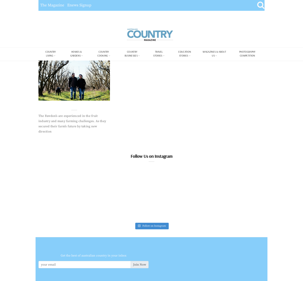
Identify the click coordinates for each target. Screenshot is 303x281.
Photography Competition (247, 53)
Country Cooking (103, 53)
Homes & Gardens (76, 53)
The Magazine (52, 5)
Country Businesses (131, 53)
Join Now (139, 265)
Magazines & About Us (214, 53)
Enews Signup (79, 5)
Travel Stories (158, 53)
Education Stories (184, 53)
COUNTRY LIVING (50, 53)
